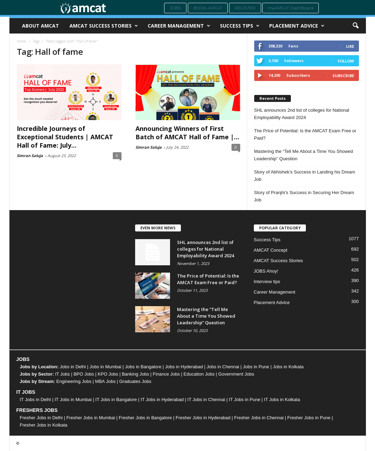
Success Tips (239, 26)
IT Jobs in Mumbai (72, 399)
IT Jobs (62, 374)
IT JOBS (25, 392)
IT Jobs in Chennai (206, 399)
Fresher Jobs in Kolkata (44, 425)
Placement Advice (296, 26)
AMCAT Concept (270, 250)
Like (350, 46)
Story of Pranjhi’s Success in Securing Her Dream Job (304, 196)
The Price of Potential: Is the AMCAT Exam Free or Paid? (305, 134)
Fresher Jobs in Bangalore (145, 417)
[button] (355, 26)
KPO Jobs (108, 374)
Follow (346, 61)
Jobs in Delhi (73, 366)
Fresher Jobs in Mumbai (90, 417)
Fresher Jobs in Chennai (259, 417)
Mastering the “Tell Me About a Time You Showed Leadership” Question (303, 155)
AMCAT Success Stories (103, 26)
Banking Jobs (135, 374)
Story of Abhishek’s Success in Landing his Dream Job (304, 175)
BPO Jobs (84, 374)
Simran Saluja (30, 155)
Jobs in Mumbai (105, 366)
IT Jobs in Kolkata (282, 399)
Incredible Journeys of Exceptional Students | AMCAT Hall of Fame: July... (65, 136)
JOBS (23, 359)
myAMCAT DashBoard (290, 7)
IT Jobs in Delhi (35, 399)
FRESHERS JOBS (37, 410)
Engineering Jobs (73, 381)
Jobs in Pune (256, 366)
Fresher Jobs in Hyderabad (203, 417)
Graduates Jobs (135, 381)
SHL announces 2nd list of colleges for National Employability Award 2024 (302, 114)
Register (245, 7)
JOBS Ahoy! (266, 271)
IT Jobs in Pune (244, 399)
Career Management (179, 26)
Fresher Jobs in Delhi (41, 417)
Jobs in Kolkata (288, 366)
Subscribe (343, 75)
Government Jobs (236, 374)
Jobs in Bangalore (143, 366)
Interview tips (267, 281)
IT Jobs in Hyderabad (162, 399)
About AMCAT (40, 25)
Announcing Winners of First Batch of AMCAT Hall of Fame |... (187, 132)
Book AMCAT (207, 7)
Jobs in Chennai (223, 366)
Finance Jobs (166, 374)
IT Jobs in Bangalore (116, 399)
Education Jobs (199, 374)
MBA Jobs (105, 381)
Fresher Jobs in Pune (309, 417)
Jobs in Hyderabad (184, 366)
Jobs (175, 7)
